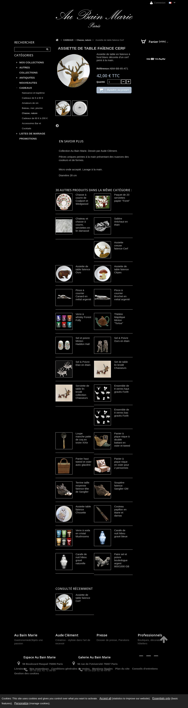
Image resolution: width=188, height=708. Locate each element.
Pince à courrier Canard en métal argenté (83, 295)
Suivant (57, 125)
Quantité (101, 82)
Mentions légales (102, 682)
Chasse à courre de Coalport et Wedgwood (82, 199)
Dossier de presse (107, 640)
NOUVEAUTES (28, 86)
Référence (103, 68)
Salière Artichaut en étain (121, 221)
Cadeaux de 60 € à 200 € (35, 122)
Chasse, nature (29, 117)
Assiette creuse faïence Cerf (121, 245)
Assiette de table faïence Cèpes (121, 269)
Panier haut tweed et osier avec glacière (83, 461)
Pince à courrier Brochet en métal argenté (122, 295)
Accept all (105, 698)
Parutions (123, 640)
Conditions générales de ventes (70, 682)
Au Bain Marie (25, 635)
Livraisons (20, 682)
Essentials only (161, 698)
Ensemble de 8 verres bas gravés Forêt (121, 412)
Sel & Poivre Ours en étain (121, 339)
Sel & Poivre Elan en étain (83, 363)
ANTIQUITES (27, 81)
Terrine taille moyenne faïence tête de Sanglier (82, 487)
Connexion (157, 2)
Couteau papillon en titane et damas (120, 511)
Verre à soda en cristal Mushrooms (83, 533)
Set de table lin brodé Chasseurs (121, 364)
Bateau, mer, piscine (32, 112)
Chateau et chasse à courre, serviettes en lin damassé (83, 224)
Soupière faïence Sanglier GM (121, 485)
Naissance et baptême (33, 97)
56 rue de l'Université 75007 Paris (97, 663)
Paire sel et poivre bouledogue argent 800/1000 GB (121, 560)
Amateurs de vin (30, 107)
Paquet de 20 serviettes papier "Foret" (122, 197)
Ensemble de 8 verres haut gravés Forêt (121, 388)
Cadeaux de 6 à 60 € (32, 102)
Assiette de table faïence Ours (83, 269)
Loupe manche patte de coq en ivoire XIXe (83, 438)
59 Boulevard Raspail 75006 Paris (42, 663)
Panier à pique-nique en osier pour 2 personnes (121, 463)
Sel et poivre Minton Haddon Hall (83, 340)
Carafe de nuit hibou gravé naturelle (81, 559)
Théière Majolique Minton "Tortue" (119, 319)
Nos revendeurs (39, 682)
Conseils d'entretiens (145, 682)
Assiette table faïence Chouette (83, 509)
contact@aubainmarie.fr (149, 665)
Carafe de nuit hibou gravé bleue (120, 533)
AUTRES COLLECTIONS (28, 74)
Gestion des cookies (26, 687)
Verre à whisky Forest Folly (83, 317)
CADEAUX (25, 91)
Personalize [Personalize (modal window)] (21, 703)
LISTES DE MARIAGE (32, 137)
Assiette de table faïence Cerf (83, 597)
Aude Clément (66, 635)
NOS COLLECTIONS (31, 66)
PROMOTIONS (28, 142)
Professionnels (150, 635)
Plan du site (122, 682)
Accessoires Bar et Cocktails (31, 130)
